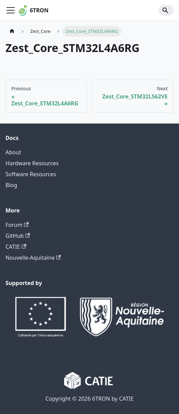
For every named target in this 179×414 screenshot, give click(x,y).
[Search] (166, 10)
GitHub (17, 236)
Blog (11, 185)
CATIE (15, 246)
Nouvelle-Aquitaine (33, 257)
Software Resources (30, 174)
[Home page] (12, 31)
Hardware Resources (32, 163)
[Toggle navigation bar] (10, 10)
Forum (17, 225)
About (13, 152)
